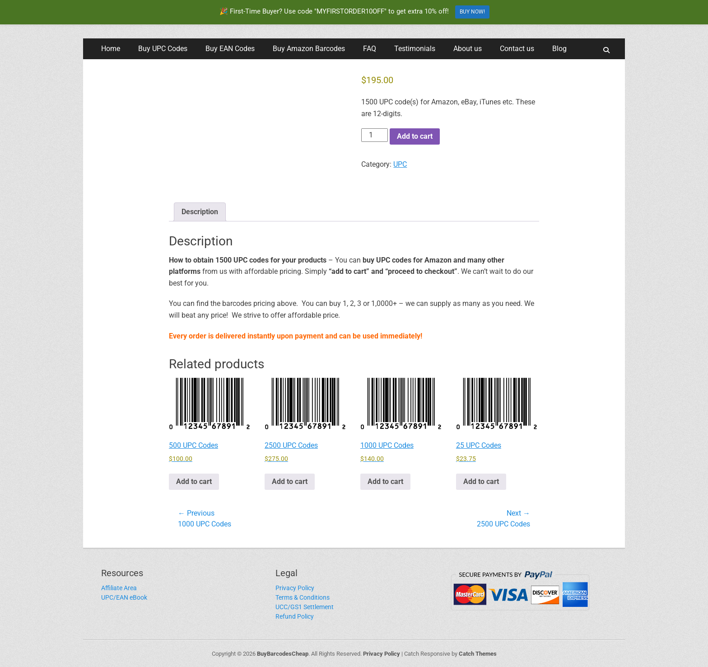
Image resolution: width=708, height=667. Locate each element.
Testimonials (414, 48)
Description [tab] (200, 211)
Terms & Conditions (302, 597)
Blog (559, 48)
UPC (400, 164)
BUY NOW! (472, 12)
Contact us (517, 48)
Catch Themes (478, 653)
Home (110, 48)
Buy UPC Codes (162, 48)
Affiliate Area (119, 588)
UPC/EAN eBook (124, 597)
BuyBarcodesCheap (282, 653)
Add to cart (415, 136)
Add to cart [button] (194, 481)
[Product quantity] (374, 135)
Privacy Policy (294, 588)
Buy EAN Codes (230, 48)
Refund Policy (294, 616)
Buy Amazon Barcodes (309, 48)
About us (467, 48)
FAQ (369, 48)
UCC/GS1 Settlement (304, 607)
